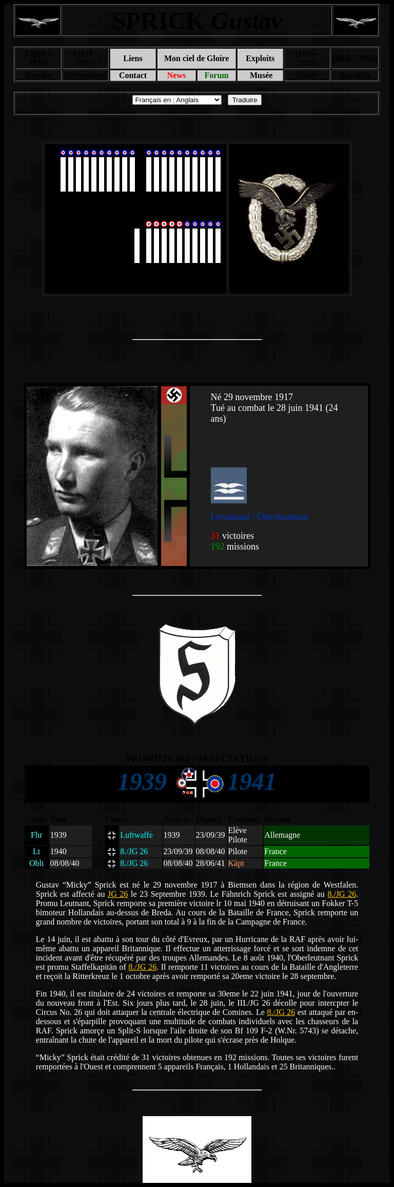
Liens (132, 58)
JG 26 (118, 894)
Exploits (260, 58)
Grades (38, 75)
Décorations (86, 75)
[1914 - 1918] (38, 58)
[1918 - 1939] (86, 58)
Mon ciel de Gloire (196, 58)
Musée (260, 75)
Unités (307, 75)
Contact (133, 75)
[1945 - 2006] (355, 58)
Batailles (355, 75)
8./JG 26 (341, 894)
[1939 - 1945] (308, 58)
